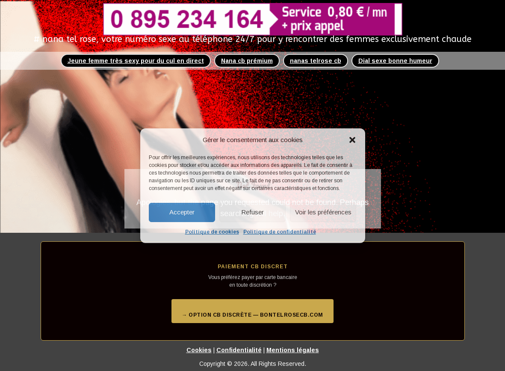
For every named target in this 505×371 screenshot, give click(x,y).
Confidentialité (239, 350)
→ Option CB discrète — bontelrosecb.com (252, 315)
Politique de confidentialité (279, 232)
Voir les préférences (323, 212)
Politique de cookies (212, 232)
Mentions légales (292, 350)
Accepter (182, 212)
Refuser (252, 212)
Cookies (199, 350)
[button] (352, 140)
